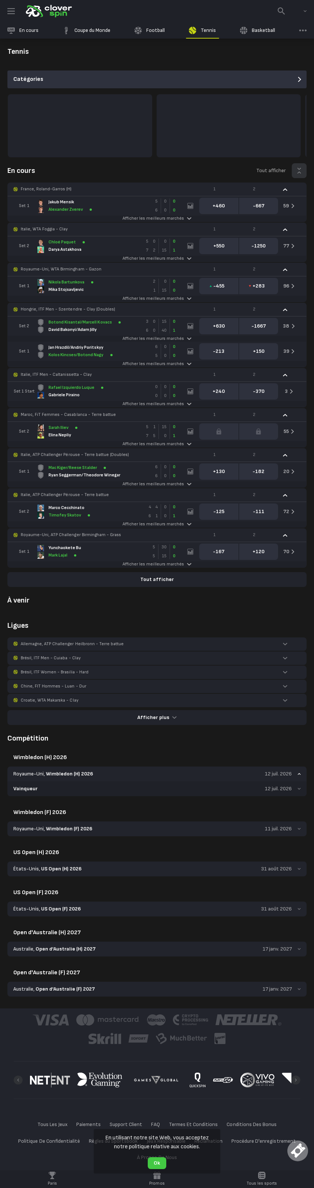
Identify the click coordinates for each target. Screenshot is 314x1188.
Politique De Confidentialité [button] (49, 1141)
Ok (157, 1163)
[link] (48, 11)
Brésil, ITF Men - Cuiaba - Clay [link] (51, 658)
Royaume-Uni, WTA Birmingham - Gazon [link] (61, 269)
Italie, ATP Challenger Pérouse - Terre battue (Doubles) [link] (75, 454)
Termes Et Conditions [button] (193, 1124)
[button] (157, 189)
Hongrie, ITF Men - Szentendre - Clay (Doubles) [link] (68, 309)
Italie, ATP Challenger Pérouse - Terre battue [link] (65, 495)
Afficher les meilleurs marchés (157, 218)
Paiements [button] (88, 1124)
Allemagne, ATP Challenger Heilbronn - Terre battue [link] (72, 644)
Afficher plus (156, 717)
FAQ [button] (155, 1124)
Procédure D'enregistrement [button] (263, 1141)
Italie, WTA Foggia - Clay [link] (44, 229)
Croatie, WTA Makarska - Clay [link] (49, 700)
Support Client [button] (126, 1124)
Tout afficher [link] (271, 170)
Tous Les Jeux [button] (52, 1124)
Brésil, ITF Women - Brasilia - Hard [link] (54, 672)
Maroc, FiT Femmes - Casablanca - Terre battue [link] (68, 414)
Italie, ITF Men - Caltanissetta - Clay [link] (56, 374)
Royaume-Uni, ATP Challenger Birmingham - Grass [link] (71, 535)
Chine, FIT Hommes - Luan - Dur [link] (53, 686)
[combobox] (300, 11)
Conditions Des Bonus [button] (251, 1124)
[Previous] (18, 1080)
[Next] (295, 1080)
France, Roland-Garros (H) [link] (46, 189)
